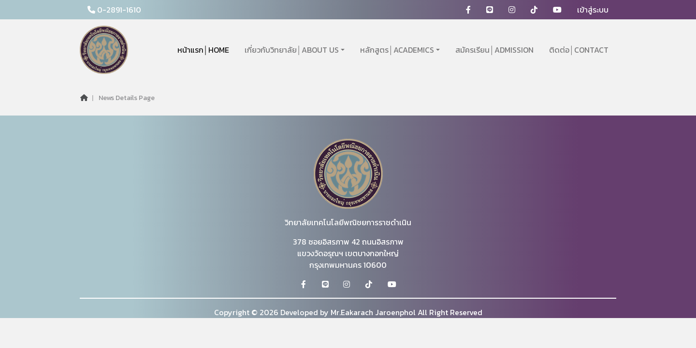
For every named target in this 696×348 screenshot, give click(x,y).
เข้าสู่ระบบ (593, 9)
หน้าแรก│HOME (203, 50)
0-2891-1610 (114, 9)
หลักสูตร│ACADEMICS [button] (397, 50)
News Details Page (127, 98)
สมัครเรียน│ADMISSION (494, 50)
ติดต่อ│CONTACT (579, 50)
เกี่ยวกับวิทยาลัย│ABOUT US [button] (292, 50)
